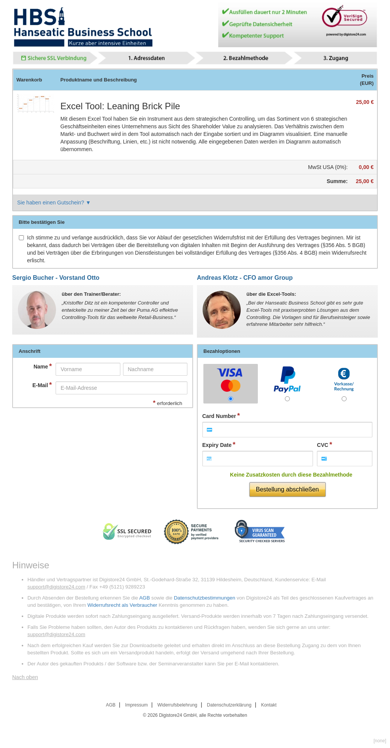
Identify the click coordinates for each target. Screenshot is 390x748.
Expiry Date (217, 445)
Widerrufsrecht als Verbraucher (122, 605)
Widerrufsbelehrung (177, 705)
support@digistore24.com (56, 587)
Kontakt (269, 705)
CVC (322, 445)
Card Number (219, 416)
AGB (144, 598)
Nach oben (25, 677)
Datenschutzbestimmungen (204, 598)
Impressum (136, 705)
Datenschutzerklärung (229, 705)
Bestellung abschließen (287, 489)
